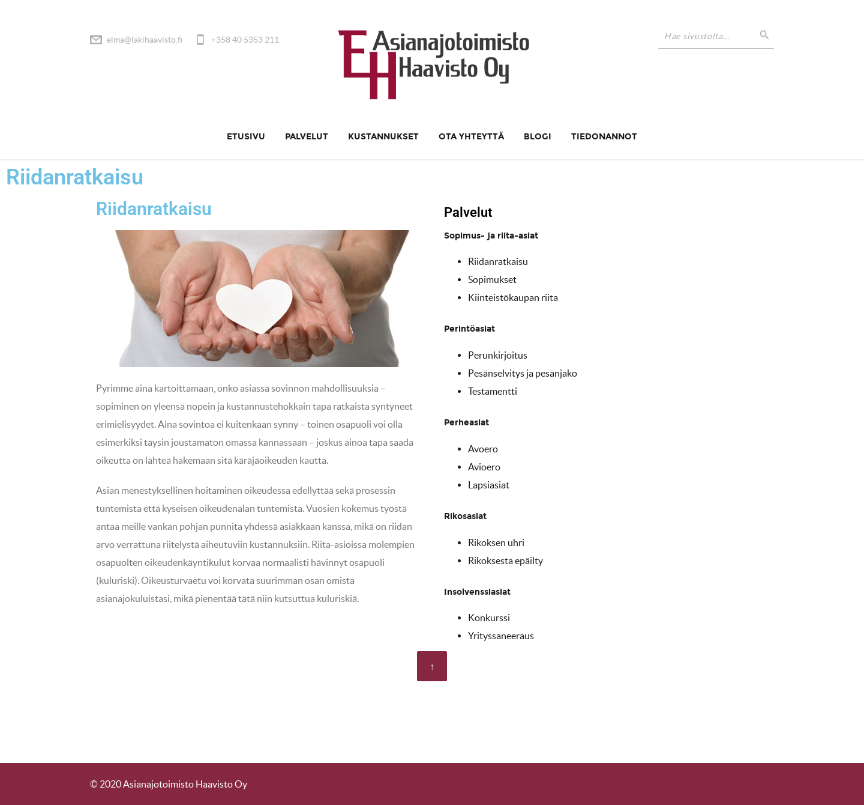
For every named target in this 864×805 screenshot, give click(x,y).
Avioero (484, 466)
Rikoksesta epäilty (505, 560)
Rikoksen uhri (496, 542)
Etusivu (246, 137)
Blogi (537, 137)
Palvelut (306, 137)
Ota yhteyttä (471, 137)
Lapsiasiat (488, 484)
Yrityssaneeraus (501, 635)
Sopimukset (492, 279)
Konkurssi (489, 617)
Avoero (483, 448)
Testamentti (492, 391)
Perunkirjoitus (497, 355)
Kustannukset (383, 137)
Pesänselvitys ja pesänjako (522, 373)
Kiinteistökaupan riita (513, 297)
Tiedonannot (604, 137)
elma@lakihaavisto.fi (144, 39)
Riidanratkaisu (498, 261)
